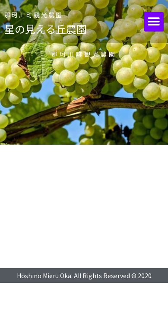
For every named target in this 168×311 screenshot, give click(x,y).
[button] (154, 22)
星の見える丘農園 (45, 28)
